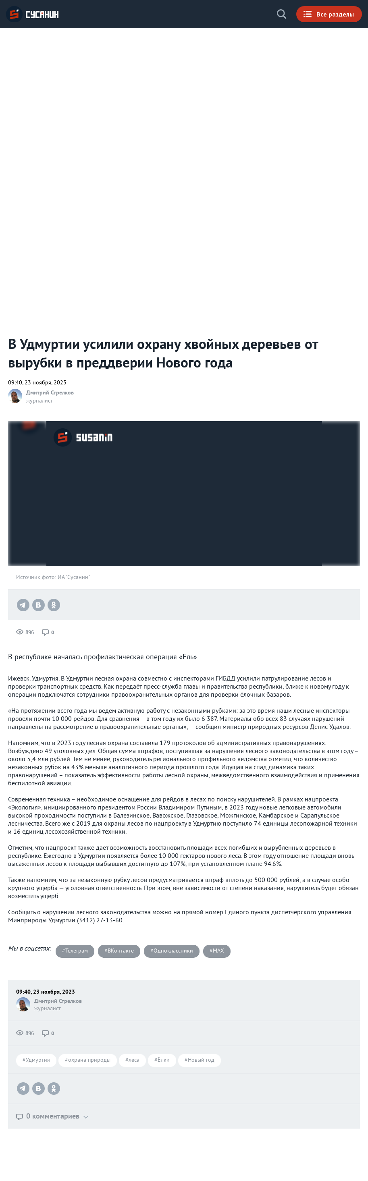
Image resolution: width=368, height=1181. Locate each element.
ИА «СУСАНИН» (32, 14)
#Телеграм (75, 951)
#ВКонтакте (119, 951)
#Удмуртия (36, 1060)
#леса (132, 1060)
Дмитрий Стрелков (50, 392)
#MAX (217, 951)
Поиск (282, 14)
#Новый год (199, 1060)
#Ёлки (162, 1060)
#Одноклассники (171, 951)
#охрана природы (87, 1060)
